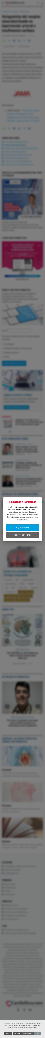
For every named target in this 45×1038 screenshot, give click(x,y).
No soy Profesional (22, 535)
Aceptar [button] (8, 1033)
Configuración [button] (27, 1033)
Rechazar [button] (17, 1033)
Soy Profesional (22, 528)
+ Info (37, 1033)
